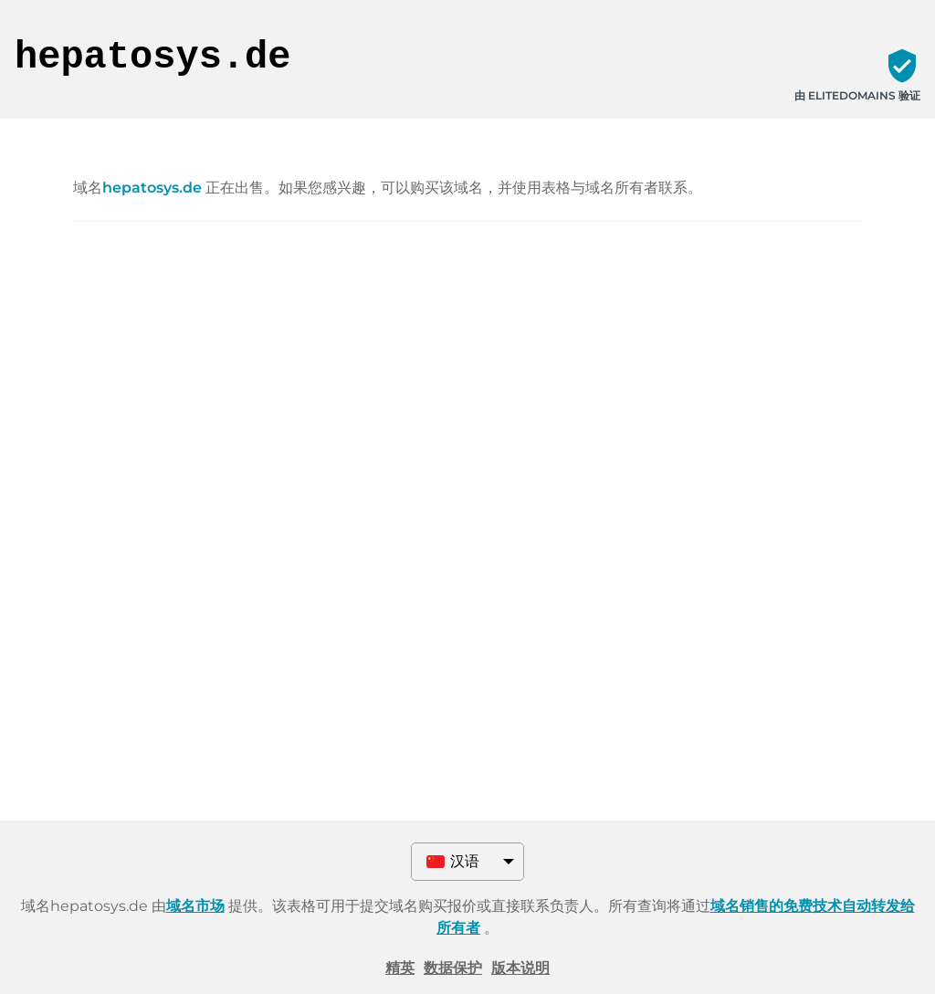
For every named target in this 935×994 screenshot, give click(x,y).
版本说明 (520, 968)
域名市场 (195, 906)
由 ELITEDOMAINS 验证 (857, 95)
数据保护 (453, 968)
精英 (400, 968)
